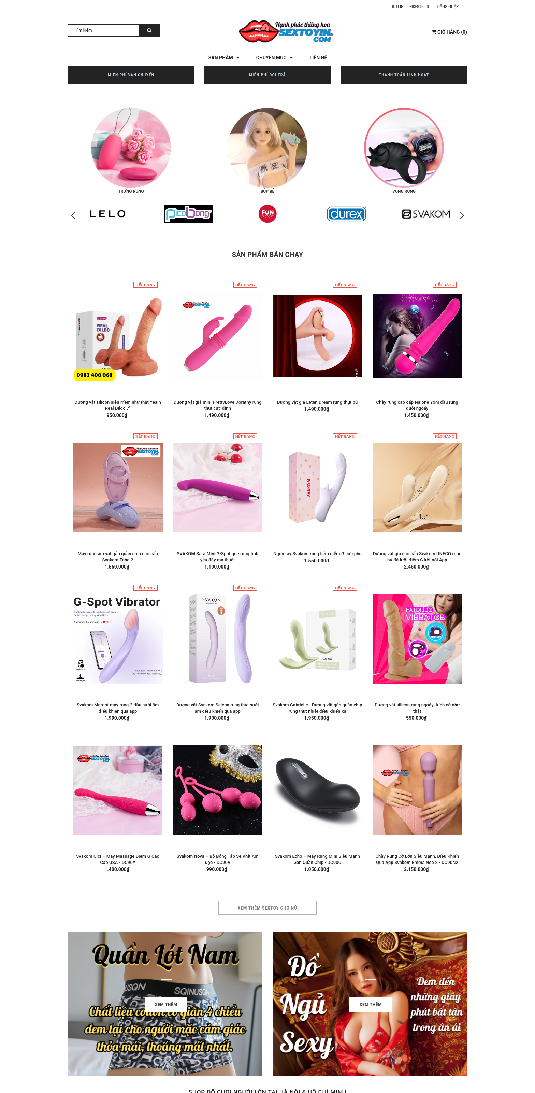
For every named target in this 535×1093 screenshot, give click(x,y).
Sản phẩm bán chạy (267, 255)
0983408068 (418, 6)
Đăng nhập (448, 6)
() (449, 32)
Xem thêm (166, 1004)
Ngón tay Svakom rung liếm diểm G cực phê (317, 553)
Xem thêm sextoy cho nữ (268, 908)
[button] (462, 216)
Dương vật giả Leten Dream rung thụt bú (317, 402)
